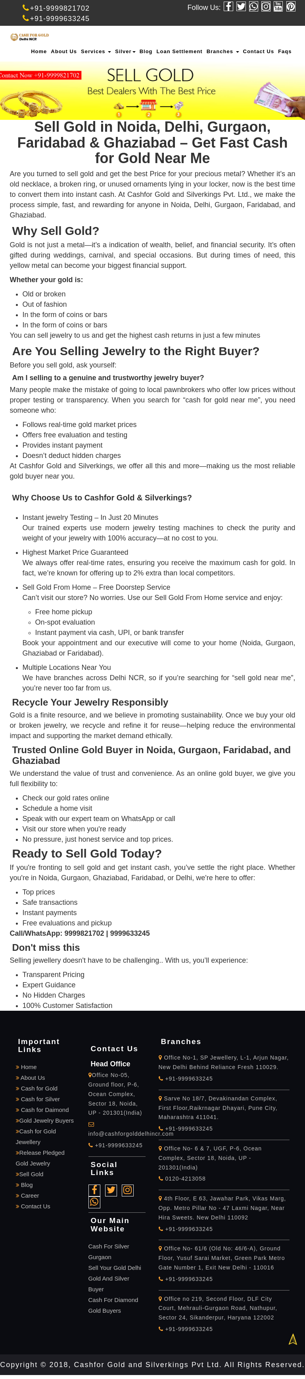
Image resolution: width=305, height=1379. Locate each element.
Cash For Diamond (113, 1299)
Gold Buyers (104, 1310)
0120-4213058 (182, 1178)
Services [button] (96, 51)
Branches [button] (223, 51)
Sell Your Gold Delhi (114, 1267)
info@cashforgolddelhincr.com (131, 1134)
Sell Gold (30, 1174)
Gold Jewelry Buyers (45, 1120)
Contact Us (258, 51)
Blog (146, 51)
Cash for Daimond (42, 1109)
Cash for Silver (38, 1099)
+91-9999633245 (56, 19)
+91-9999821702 (56, 8)
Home (39, 51)
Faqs (285, 51)
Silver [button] (125, 51)
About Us (64, 51)
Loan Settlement (180, 51)
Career (27, 1195)
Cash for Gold (37, 1088)
